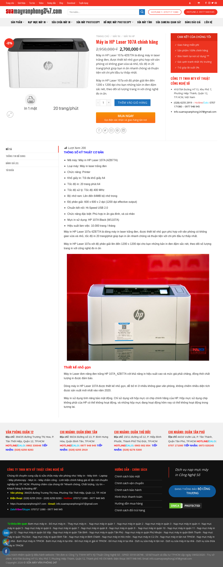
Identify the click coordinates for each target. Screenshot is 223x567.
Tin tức (32, 3)
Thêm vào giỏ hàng (132, 103)
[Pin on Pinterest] (117, 130)
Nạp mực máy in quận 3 (158, 523)
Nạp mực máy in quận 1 (102, 523)
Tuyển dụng (83, 3)
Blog (61, 3)
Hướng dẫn (51, 3)
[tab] (32, 149)
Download (71, 3)
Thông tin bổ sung (15, 156)
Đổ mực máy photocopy (118, 22)
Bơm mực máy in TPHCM (30, 541)
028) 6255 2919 (183, 102)
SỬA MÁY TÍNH (144, 22)
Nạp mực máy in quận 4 (186, 523)
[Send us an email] (216, 3)
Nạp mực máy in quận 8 (94, 528)
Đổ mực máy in (57, 523)
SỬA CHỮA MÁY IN (62, 22)
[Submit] (142, 12)
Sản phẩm (17, 22)
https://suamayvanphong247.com (28, 503)
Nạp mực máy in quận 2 (130, 523)
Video (41, 3)
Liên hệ (208, 22)
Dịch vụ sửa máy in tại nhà (180, 541)
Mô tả (9, 149)
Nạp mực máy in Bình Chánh (84, 536)
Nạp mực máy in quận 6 (38, 528)
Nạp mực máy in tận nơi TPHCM (177, 536)
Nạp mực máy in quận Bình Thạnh (182, 532)
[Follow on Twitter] (212, 3)
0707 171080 (175, 445)
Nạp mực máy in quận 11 (181, 528)
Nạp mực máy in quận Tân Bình (70, 532)
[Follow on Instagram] (209, 3)
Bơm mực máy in (37, 523)
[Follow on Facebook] (206, 3)
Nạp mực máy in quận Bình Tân (50, 536)
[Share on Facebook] (99, 130)
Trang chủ (10, 3)
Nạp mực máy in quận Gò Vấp (34, 532)
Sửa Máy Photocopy (88, 22)
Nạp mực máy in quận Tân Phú (106, 532)
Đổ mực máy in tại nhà (121, 541)
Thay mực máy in (77, 523)
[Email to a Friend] (111, 130)
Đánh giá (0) (12, 163)
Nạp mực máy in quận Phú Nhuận (143, 532)
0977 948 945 (192, 106)
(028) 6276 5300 (132, 449)
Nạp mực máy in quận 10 (151, 528)
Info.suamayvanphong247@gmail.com (195, 111)
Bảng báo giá (192, 22)
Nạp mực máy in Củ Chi (145, 536)
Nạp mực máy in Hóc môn (116, 536)
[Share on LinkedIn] (123, 130)
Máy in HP (129, 36)
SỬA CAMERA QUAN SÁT (168, 22)
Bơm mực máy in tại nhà (59, 541)
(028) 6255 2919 (78, 449)
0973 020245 (206, 445)
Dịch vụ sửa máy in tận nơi (149, 541)
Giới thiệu (21, 3)
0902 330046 (33, 445)
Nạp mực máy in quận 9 (122, 528)
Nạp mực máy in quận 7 (66, 528)
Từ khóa (10, 170)
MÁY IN (116, 36)
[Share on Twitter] (105, 130)
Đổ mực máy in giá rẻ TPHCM (90, 541)
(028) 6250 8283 (24, 449)
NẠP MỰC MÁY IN (38, 22)
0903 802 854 (142, 445)
